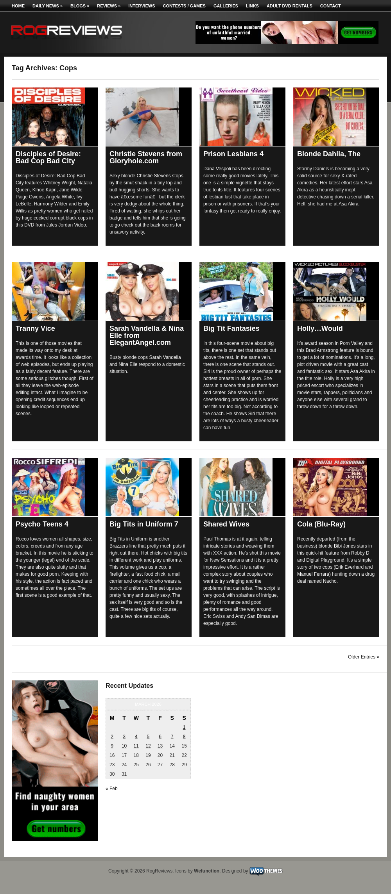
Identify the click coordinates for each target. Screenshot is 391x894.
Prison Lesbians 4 (233, 154)
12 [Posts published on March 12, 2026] (148, 746)
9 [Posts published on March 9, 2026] (112, 746)
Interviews (141, 6)
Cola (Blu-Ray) (321, 524)
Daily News (47, 6)
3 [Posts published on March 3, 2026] (124, 736)
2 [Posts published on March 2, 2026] (112, 736)
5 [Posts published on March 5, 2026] (148, 736)
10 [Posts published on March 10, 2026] (124, 746)
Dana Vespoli (217, 168)
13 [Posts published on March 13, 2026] (160, 746)
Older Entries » (363, 657)
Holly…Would (320, 328)
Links (252, 6)
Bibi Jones (344, 546)
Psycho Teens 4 (42, 524)
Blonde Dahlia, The (329, 154)
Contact (330, 6)
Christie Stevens (153, 175)
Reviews (108, 6)
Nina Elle (127, 364)
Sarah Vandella (165, 357)
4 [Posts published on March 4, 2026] (136, 736)
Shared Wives (226, 524)
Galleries (225, 6)
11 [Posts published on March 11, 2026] (136, 746)
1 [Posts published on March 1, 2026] (184, 727)
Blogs (79, 6)
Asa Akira (349, 204)
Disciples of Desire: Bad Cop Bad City (48, 157)
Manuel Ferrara (313, 574)
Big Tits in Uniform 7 (143, 524)
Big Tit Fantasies (231, 328)
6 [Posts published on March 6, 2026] (160, 736)
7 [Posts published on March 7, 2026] (172, 736)
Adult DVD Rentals (289, 6)
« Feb (112, 788)
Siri (206, 371)
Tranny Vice (35, 328)
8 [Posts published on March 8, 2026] (184, 736)
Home (18, 6)
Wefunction (206, 871)
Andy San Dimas (252, 616)
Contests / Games (184, 6)
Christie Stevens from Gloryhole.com (145, 157)
